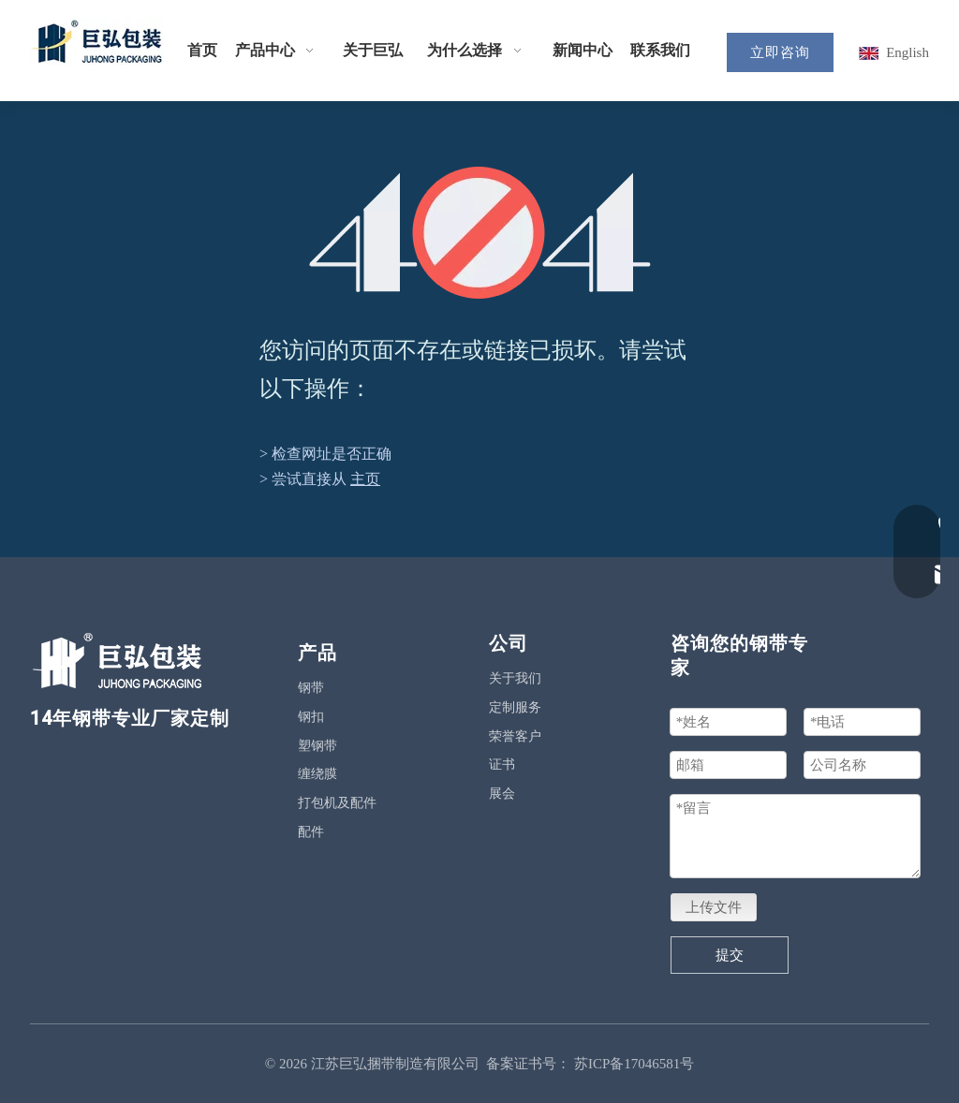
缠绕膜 (317, 774)
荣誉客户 (515, 736)
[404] (480, 233)
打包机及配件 (337, 803)
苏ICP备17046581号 (634, 1063)
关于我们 (515, 678)
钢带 (311, 688)
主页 (365, 479)
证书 (502, 764)
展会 (502, 794)
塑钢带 (317, 746)
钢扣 (311, 717)
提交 (730, 955)
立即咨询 (780, 52)
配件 (311, 832)
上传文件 (714, 907)
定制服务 (515, 707)
